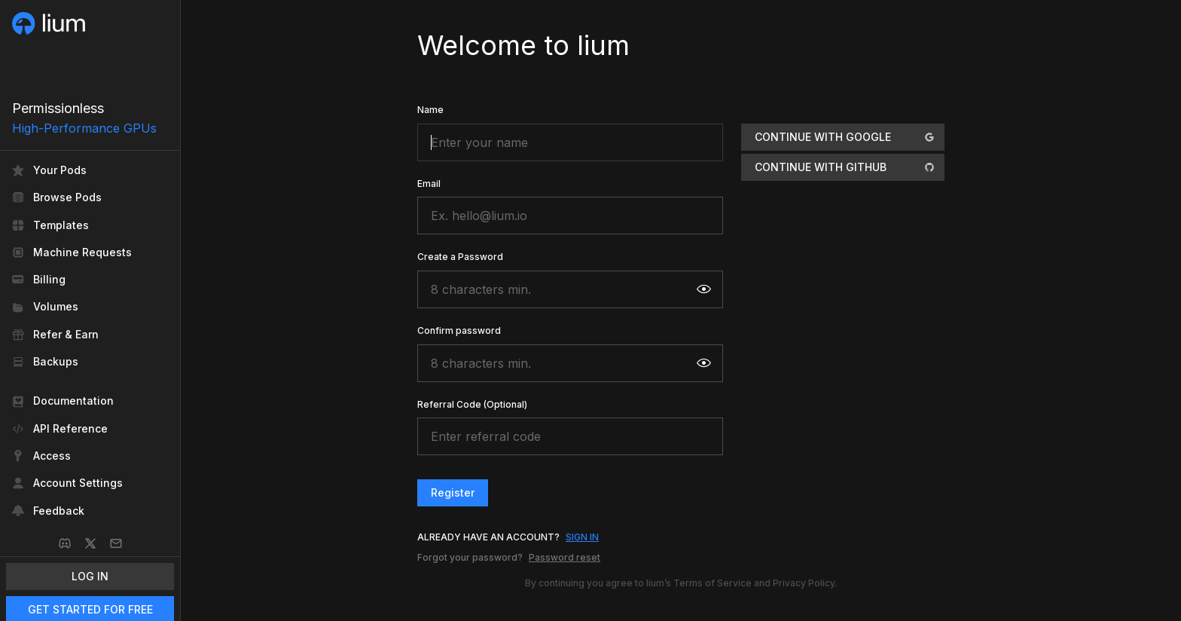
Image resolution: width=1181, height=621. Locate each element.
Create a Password (460, 256)
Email (429, 183)
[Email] (116, 543)
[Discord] (65, 543)
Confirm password (459, 330)
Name (430, 109)
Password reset (564, 557)
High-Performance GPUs (84, 128)
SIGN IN (582, 537)
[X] (90, 543)
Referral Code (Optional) (472, 404)
